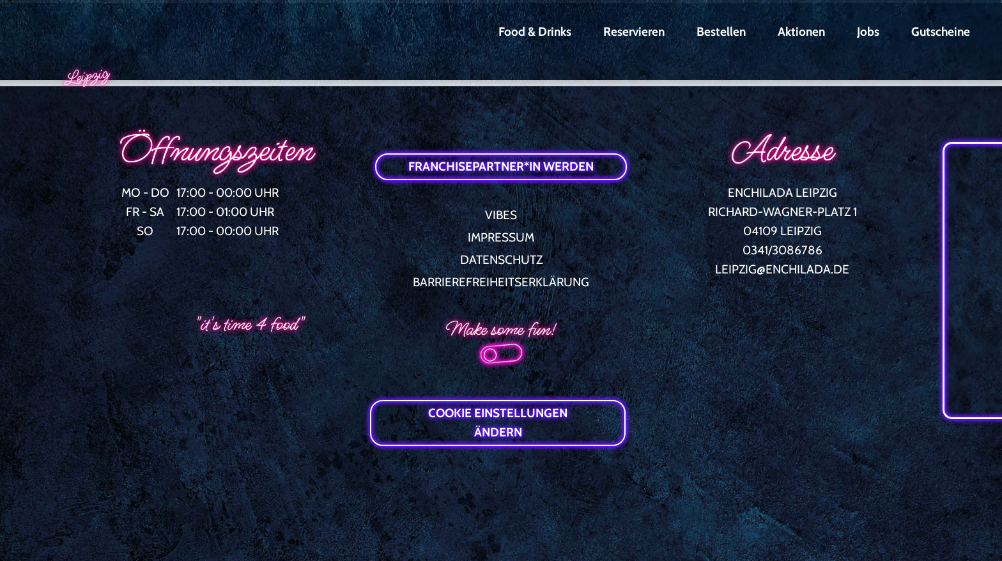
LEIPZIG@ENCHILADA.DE (782, 269)
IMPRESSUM (501, 237)
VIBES (501, 215)
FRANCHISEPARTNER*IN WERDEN (501, 166)
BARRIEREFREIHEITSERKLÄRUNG (501, 282)
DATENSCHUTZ (501, 259)
